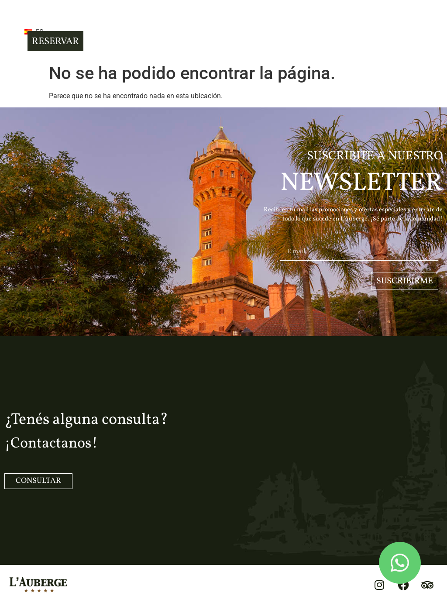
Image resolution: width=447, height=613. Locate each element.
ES (48, 32)
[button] (12, 31)
